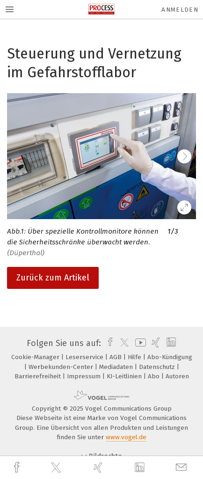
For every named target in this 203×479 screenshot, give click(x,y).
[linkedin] (141, 468)
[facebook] (18, 467)
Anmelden (179, 10)
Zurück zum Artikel (52, 278)
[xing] (99, 467)
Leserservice (85, 357)
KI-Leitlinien (125, 376)
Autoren (177, 376)
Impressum (84, 376)
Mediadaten (117, 367)
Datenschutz (158, 367)
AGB (116, 357)
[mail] (182, 467)
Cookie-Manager (36, 357)
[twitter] (57, 467)
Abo (154, 376)
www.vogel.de (126, 437)
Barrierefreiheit (38, 376)
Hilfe (135, 357)
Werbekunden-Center (62, 367)
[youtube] (139, 343)
